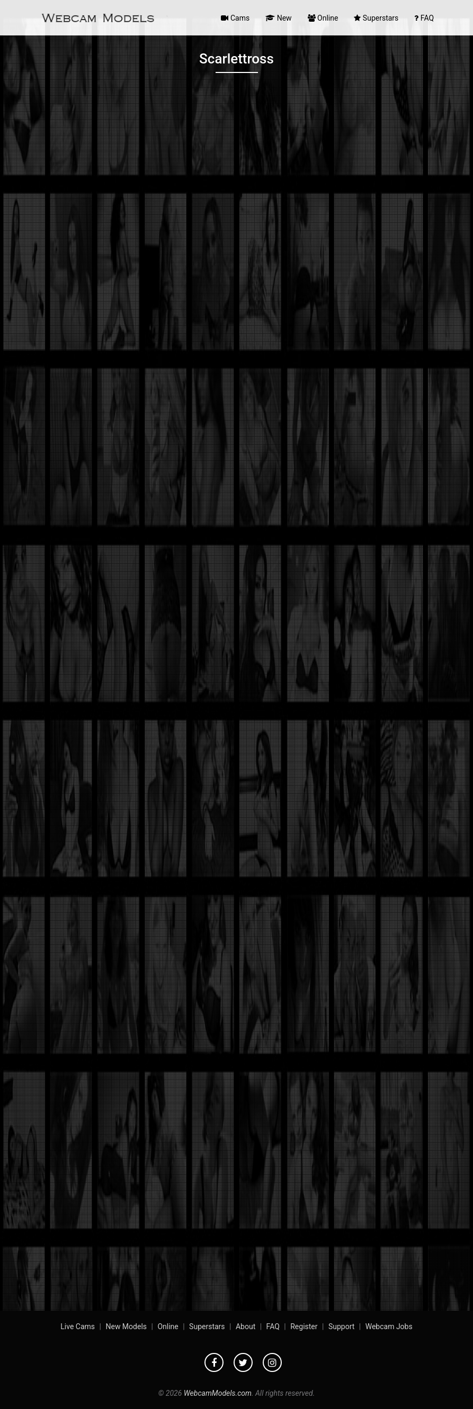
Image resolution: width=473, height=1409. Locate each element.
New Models (126, 1326)
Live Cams (77, 1326)
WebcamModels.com (218, 1393)
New (278, 18)
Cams (235, 18)
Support (341, 1326)
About (245, 1326)
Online (323, 18)
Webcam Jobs (389, 1326)
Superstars (376, 18)
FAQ (424, 18)
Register (303, 1326)
